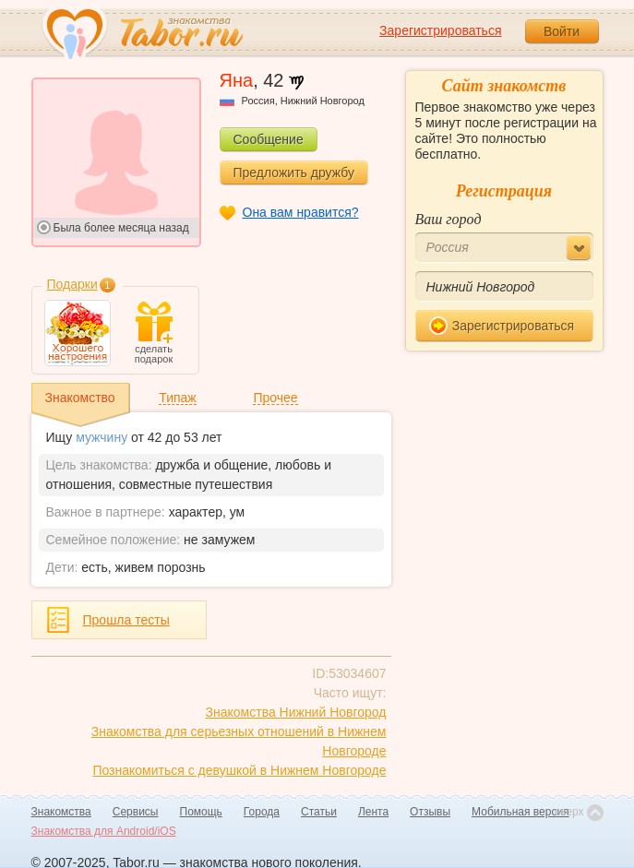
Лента (373, 811)
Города (262, 811)
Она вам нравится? (301, 212)
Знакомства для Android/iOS (103, 831)
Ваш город (448, 219)
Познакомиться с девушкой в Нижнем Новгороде (239, 770)
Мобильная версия (520, 811)
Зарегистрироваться (440, 30)
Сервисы (136, 811)
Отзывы (430, 811)
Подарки (72, 284)
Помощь (201, 811)
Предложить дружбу (293, 172)
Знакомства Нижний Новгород (296, 712)
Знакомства (61, 811)
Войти (562, 31)
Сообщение (268, 139)
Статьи (319, 811)
